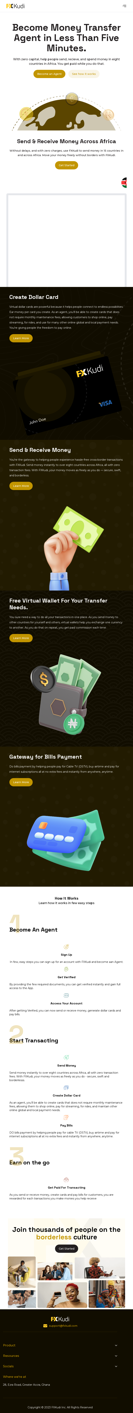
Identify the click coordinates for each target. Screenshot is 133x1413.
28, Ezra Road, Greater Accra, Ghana (26, 1384)
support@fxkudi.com (63, 1325)
